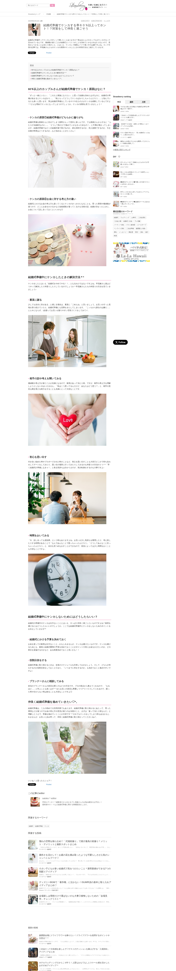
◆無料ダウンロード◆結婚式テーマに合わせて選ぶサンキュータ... (135, 203)
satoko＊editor (49, 798)
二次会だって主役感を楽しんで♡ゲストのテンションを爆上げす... (135, 116)
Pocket (48, 53)
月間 (143, 102)
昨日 (119, 102)
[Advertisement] (69, 917)
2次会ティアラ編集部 (45, 957)
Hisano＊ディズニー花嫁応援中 (48, 890)
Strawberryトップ (34, 14)
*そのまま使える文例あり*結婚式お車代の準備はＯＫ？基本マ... (134, 108)
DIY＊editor (123, 177)
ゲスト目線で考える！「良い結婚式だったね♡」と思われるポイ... (135, 134)
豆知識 (48, 14)
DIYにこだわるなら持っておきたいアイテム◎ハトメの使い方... (134, 193)
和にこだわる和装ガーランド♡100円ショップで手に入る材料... (134, 173)
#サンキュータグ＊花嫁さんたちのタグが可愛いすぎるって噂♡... (134, 163)
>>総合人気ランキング (121, 150)
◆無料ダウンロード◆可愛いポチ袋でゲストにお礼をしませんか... (135, 183)
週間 (131, 102)
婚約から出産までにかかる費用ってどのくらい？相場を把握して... (135, 142)
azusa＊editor (124, 167)
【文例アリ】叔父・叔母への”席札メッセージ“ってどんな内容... (134, 125)
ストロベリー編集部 (45, 849)
